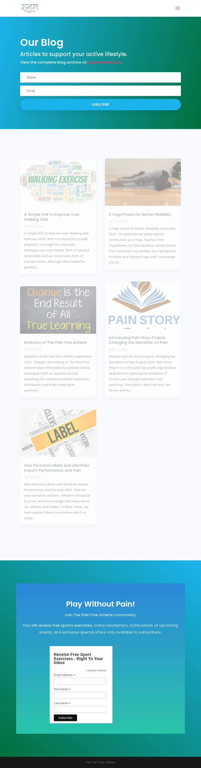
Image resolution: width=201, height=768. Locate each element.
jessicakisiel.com (104, 62)
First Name (62, 689)
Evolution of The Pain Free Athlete (55, 342)
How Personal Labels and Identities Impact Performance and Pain (56, 468)
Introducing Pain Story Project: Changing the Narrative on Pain (138, 340)
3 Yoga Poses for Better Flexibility (140, 214)
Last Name (62, 703)
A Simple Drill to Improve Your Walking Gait (52, 217)
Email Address (64, 675)
